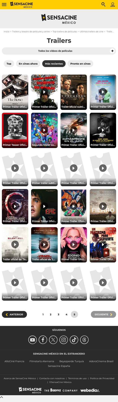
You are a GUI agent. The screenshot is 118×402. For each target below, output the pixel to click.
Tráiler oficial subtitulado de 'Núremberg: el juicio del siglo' (74, 106)
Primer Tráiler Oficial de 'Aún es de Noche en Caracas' (103, 183)
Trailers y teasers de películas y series (31, 31)
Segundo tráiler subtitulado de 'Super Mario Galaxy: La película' (44, 145)
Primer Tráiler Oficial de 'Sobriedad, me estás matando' (103, 297)
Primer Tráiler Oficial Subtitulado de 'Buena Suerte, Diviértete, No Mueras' (44, 106)
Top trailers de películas (65, 31)
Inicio (6, 31)
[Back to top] (2, 396)
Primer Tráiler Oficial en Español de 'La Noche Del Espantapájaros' (15, 221)
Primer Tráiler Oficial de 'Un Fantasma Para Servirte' (103, 259)
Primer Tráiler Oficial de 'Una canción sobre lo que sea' (103, 106)
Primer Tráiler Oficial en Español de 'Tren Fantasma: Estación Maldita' (44, 297)
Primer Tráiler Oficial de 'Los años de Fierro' (103, 221)
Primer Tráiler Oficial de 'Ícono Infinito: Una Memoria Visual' (74, 259)
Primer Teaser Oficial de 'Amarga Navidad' (15, 145)
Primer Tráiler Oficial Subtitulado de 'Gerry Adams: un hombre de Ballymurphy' (103, 145)
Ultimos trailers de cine (91, 31)
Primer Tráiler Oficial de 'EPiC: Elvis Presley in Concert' (44, 221)
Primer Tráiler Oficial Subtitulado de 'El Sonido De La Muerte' (15, 297)
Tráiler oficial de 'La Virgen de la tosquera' (44, 259)
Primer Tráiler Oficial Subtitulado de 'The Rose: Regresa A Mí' (15, 106)
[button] (112, 51)
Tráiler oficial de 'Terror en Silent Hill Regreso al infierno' (15, 259)
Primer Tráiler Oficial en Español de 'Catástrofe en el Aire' (74, 145)
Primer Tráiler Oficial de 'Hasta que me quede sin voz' (74, 297)
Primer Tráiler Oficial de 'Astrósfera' (74, 221)
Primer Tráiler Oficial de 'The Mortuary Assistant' (15, 183)
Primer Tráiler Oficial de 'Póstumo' (74, 183)
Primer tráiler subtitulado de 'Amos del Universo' (44, 183)
